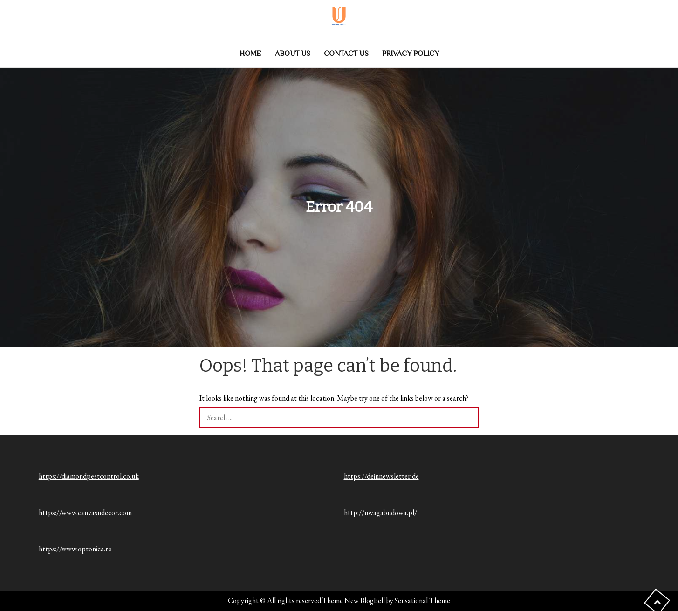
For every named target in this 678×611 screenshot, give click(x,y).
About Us (292, 53)
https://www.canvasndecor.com (85, 512)
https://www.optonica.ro (75, 549)
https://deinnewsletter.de (381, 476)
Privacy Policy (410, 53)
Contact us (346, 53)
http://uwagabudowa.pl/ (380, 512)
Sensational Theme (422, 600)
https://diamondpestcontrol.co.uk (89, 476)
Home (250, 53)
